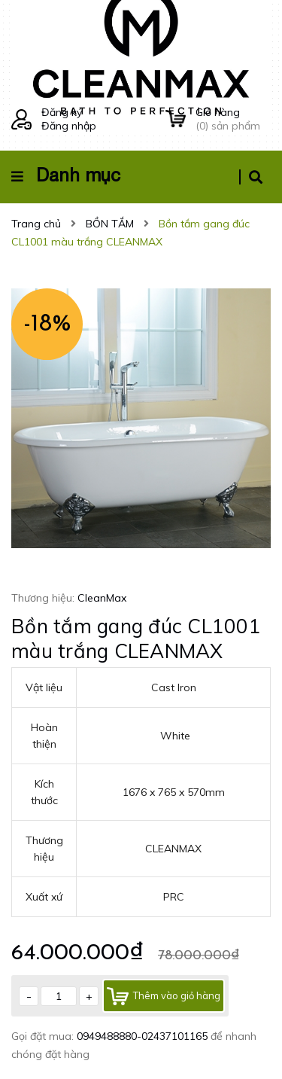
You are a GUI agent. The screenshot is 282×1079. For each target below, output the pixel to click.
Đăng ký (61, 112)
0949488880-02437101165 (144, 1036)
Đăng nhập (68, 126)
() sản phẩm (233, 119)
